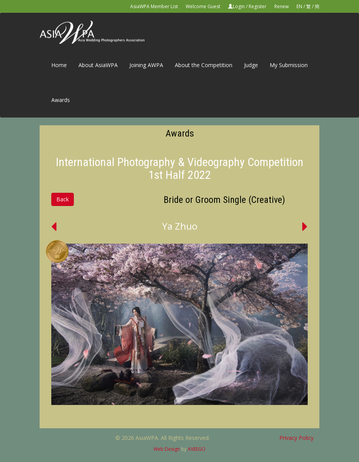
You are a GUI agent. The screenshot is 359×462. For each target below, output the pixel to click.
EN (299, 6)
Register (258, 6)
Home (59, 65)
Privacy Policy (296, 437)
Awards (60, 100)
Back (62, 199)
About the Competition (203, 65)
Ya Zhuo (179, 226)
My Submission (289, 65)
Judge (251, 65)
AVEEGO (197, 449)
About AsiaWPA (98, 65)
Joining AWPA (146, 65)
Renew (281, 6)
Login (239, 6)
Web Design (166, 449)
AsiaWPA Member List (154, 6)
